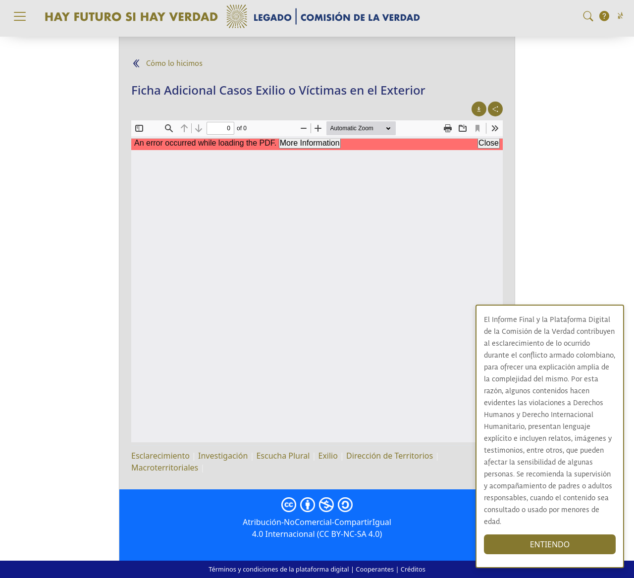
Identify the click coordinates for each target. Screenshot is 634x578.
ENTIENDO (550, 544)
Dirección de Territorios (389, 455)
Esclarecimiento (160, 455)
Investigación (223, 455)
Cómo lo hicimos (174, 63)
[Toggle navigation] (20, 16)
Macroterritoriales (164, 467)
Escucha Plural (283, 455)
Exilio (328, 455)
